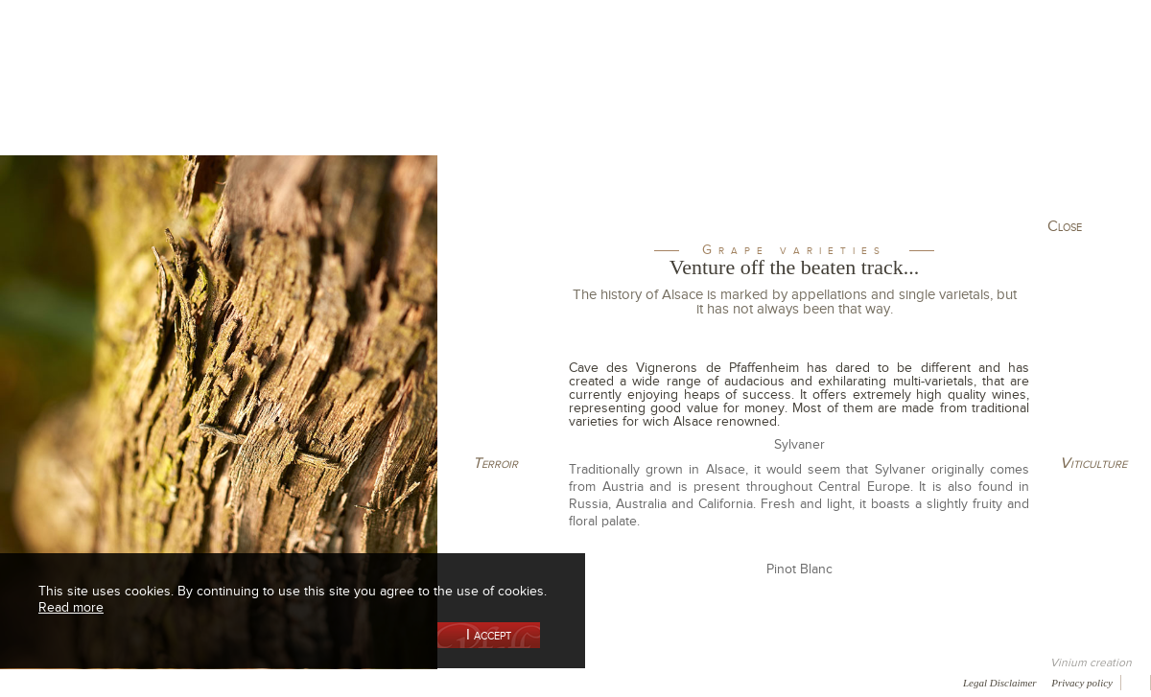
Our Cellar (97, 99)
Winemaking (779, 99)
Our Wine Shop (239, 99)
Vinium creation (1091, 662)
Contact (441, 681)
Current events (1062, 99)
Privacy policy (1082, 682)
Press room (366, 681)
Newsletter (514, 681)
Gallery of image (274, 681)
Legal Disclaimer (1000, 682)
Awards (86, 681)
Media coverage (170, 681)
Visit (919, 99)
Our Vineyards (379, 99)
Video (583, 681)
